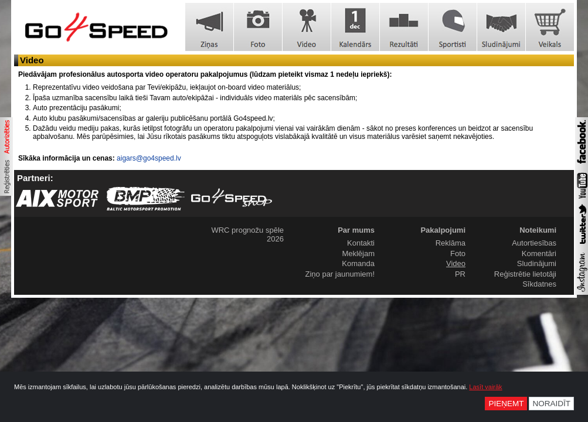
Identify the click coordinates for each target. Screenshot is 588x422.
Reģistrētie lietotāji (525, 274)
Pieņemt (506, 403)
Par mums (356, 230)
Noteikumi (537, 230)
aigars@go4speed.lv (149, 158)
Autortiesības (534, 243)
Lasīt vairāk (485, 386)
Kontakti (361, 243)
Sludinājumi (536, 263)
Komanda (358, 263)
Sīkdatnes (539, 284)
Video (455, 263)
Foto (457, 253)
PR (460, 274)
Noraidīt (551, 403)
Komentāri (539, 253)
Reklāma (450, 243)
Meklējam (358, 253)
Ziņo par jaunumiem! (340, 274)
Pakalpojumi (442, 230)
